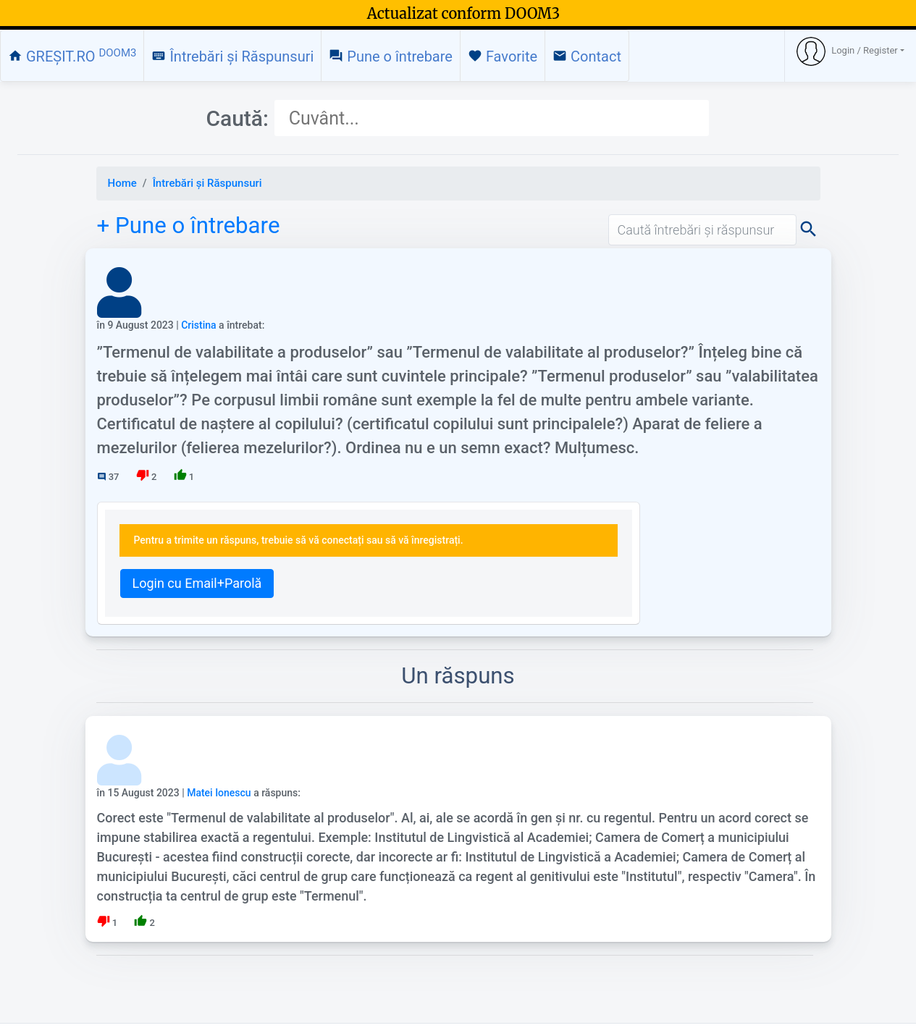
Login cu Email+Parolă (197, 583)
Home (122, 183)
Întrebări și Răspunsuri (232, 56)
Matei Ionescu (219, 793)
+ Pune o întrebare (188, 225)
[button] (850, 51)
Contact (586, 56)
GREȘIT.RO (72, 56)
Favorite (502, 56)
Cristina (198, 325)
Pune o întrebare (391, 56)
